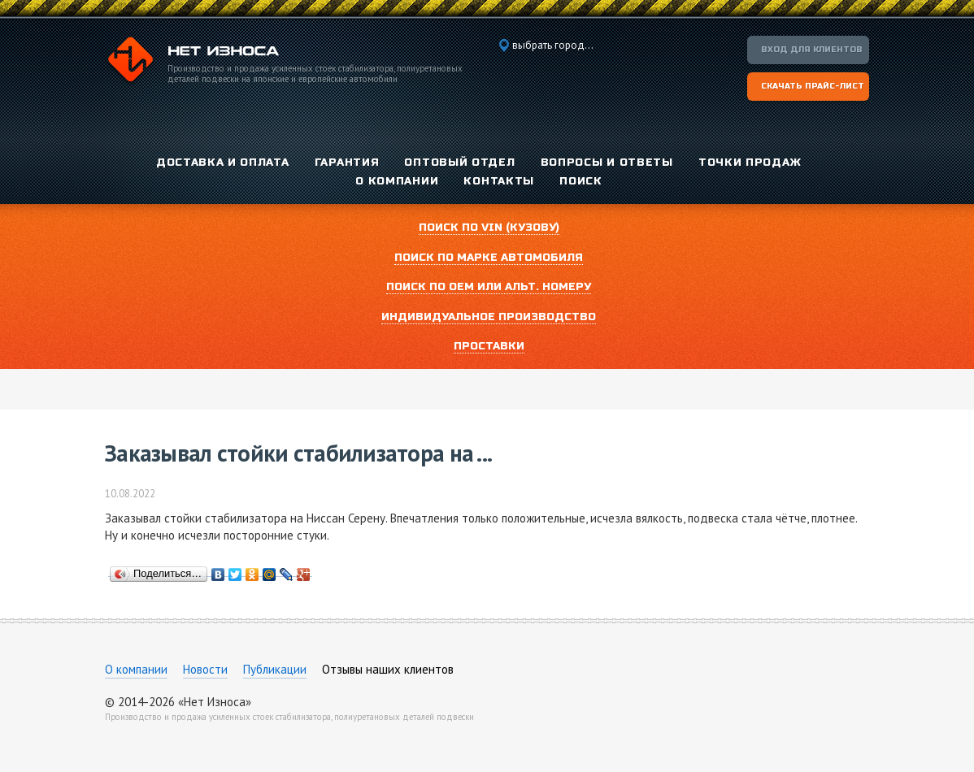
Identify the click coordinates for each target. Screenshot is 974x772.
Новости (205, 669)
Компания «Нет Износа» (192, 62)
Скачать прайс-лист (812, 86)
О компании (136, 669)
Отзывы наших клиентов (388, 669)
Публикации (275, 669)
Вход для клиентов (812, 49)
